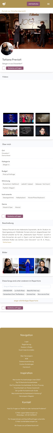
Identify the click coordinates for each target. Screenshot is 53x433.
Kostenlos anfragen (15, 68)
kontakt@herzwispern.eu (29, 421)
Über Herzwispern (26, 356)
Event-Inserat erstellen (26, 350)
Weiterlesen (7, 242)
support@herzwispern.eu (29, 413)
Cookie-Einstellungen (26, 364)
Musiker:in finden (26, 347)
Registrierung (26, 344)
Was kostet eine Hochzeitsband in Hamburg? (26, 393)
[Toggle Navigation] (48, 4)
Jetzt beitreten (33, 4)
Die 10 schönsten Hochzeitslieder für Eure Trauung (26, 385)
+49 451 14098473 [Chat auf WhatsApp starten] (30, 415)
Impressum (26, 367)
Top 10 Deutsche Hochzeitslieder (27, 382)
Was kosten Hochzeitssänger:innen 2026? (27, 380)
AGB (26, 359)
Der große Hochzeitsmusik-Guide (26, 391)
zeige (26, 300)
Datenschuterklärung (26, 361)
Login (26, 342)
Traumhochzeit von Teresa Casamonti (26, 388)
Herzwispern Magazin (26, 396)
